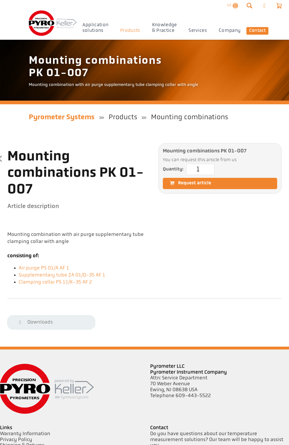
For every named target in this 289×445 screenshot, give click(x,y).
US (232, 7)
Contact (258, 30)
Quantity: (188, 169)
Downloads (34, 322)
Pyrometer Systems (62, 117)
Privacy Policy (16, 439)
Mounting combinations (189, 117)
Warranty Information (25, 434)
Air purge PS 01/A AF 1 (44, 268)
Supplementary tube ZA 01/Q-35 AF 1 (62, 275)
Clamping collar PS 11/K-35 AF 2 (55, 282)
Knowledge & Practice (164, 28)
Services (198, 30)
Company (229, 30)
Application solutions (95, 28)
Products (130, 30)
